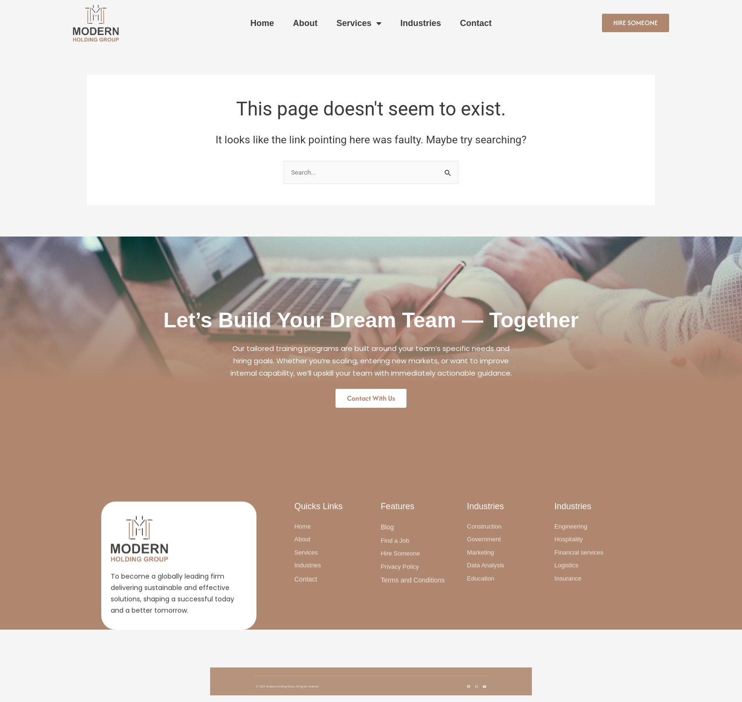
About (305, 23)
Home (262, 23)
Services (358, 23)
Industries (420, 23)
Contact (476, 23)
